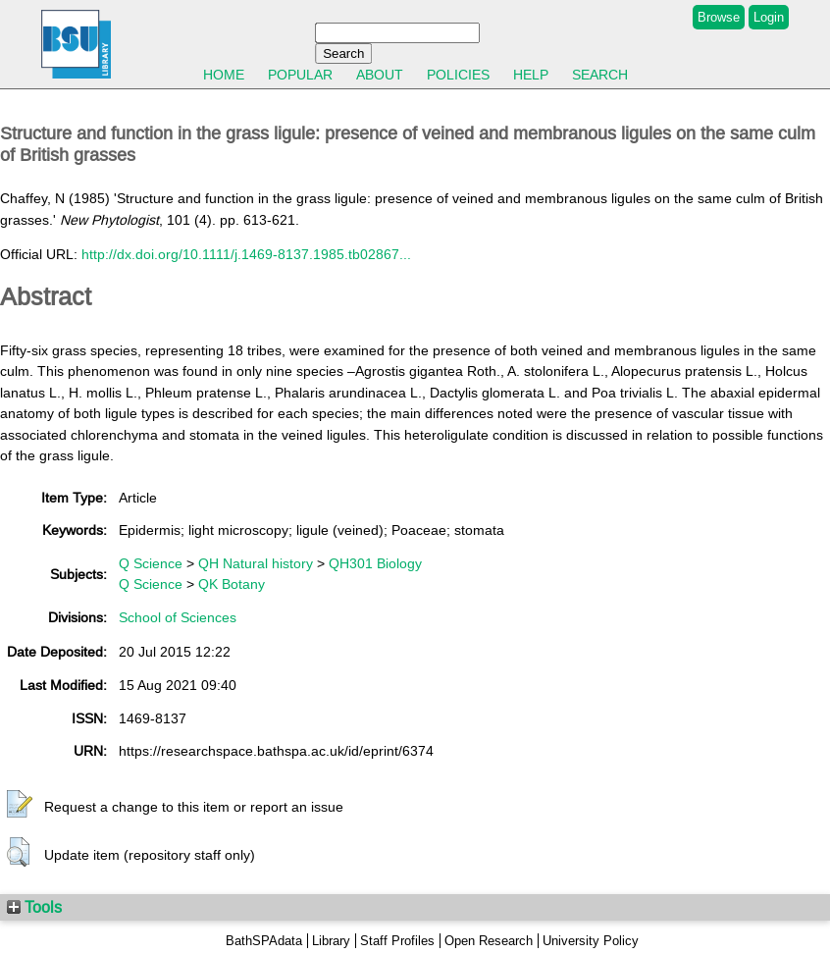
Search (600, 74)
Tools (34, 907)
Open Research (488, 940)
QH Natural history (255, 563)
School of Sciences (177, 617)
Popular (300, 74)
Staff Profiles (397, 940)
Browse (719, 17)
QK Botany (231, 584)
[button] (19, 805)
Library (331, 940)
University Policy (591, 940)
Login (768, 17)
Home (223, 74)
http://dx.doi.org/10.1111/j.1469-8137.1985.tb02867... (246, 254)
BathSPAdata (264, 940)
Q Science (150, 563)
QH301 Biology (375, 563)
